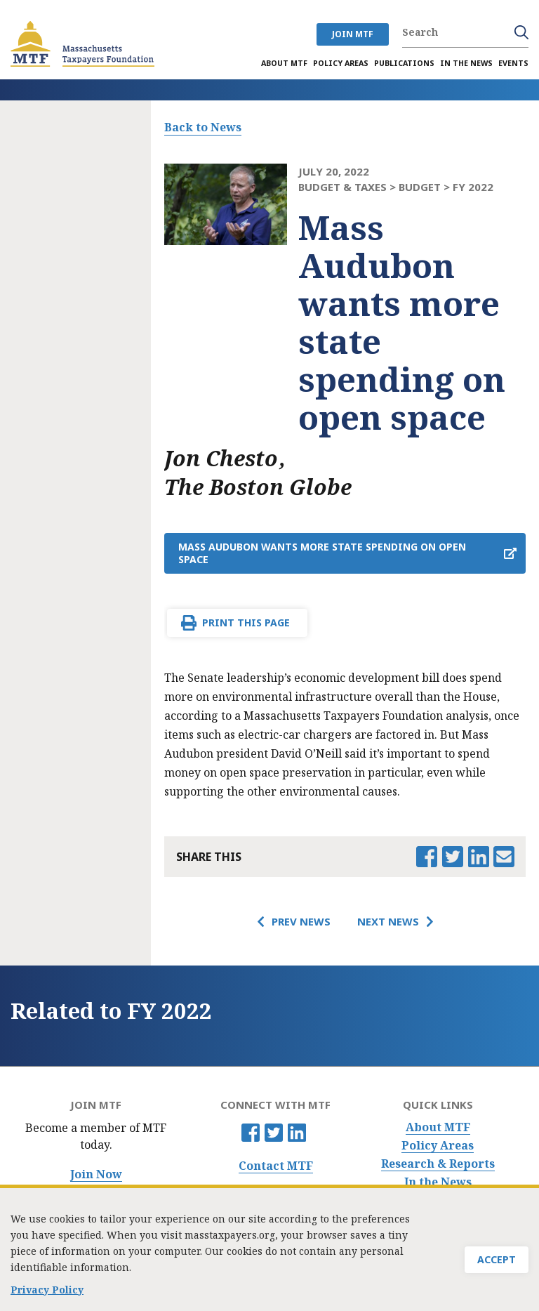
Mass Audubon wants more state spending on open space (322, 553)
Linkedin (297, 1133)
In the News (438, 1182)
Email (503, 856)
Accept (496, 1263)
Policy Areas (437, 1145)
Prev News (301, 921)
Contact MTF (276, 1166)
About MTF (438, 1127)
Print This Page (246, 622)
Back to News (202, 127)
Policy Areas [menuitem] (340, 63)
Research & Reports (438, 1164)
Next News (388, 921)
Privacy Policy (47, 1293)
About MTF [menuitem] (284, 63)
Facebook (250, 1133)
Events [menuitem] (513, 63)
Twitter (274, 1133)
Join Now (96, 1174)
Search (521, 32)
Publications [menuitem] (404, 63)
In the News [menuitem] (466, 63)
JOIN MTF (352, 34)
